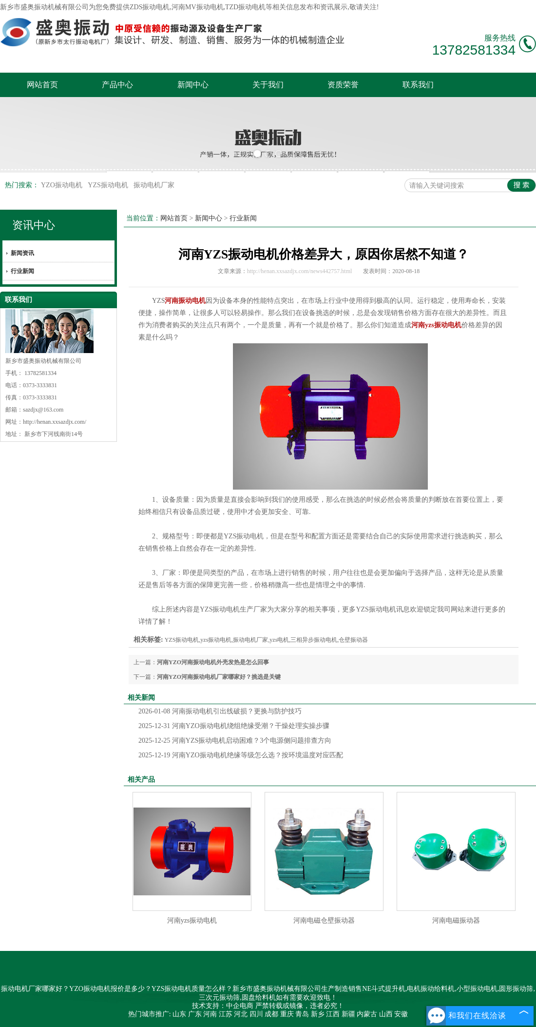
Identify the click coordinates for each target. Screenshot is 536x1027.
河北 (241, 1014)
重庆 (287, 1014)
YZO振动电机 (62, 185)
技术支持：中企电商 (222, 1005)
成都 (271, 1014)
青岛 (302, 1014)
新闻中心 (193, 84)
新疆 (348, 1014)
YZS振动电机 (109, 185)
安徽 (401, 1014)
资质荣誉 (343, 84)
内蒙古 (367, 1014)
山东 (179, 1014)
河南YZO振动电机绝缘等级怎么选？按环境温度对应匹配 (240, 755)
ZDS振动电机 (150, 7)
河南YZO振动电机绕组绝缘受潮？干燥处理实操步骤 (233, 726)
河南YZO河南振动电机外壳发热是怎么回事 (213, 662)
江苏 (225, 1014)
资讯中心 (33, 225)
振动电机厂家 (154, 185)
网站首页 (42, 84)
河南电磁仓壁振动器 (324, 920)
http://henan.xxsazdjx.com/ (54, 421)
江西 (333, 1014)
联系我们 (418, 84)
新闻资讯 (22, 253)
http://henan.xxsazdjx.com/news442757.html (299, 271)
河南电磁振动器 (456, 920)
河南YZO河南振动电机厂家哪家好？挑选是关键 (219, 676)
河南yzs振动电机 (192, 920)
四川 (256, 1014)
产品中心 (117, 84)
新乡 (318, 1014)
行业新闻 (22, 271)
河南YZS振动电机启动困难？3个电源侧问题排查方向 (234, 740)
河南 (210, 1014)
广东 (195, 1014)
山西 (386, 1014)
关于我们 (268, 84)
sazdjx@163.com (43, 409)
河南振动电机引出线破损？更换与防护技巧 (220, 711)
